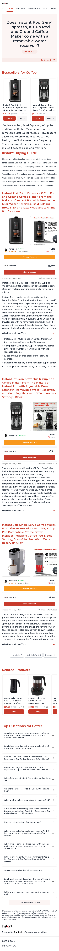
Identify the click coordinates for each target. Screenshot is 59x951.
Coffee (10, 8)
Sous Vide (20, 8)
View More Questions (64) (29, 902)
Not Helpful (33, 655)
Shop (9, 118)
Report (50, 655)
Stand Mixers (34, 8)
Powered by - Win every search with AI (24, 932)
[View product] (15, 99)
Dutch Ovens (49, 8)
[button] (54, 60)
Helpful (17, 655)
